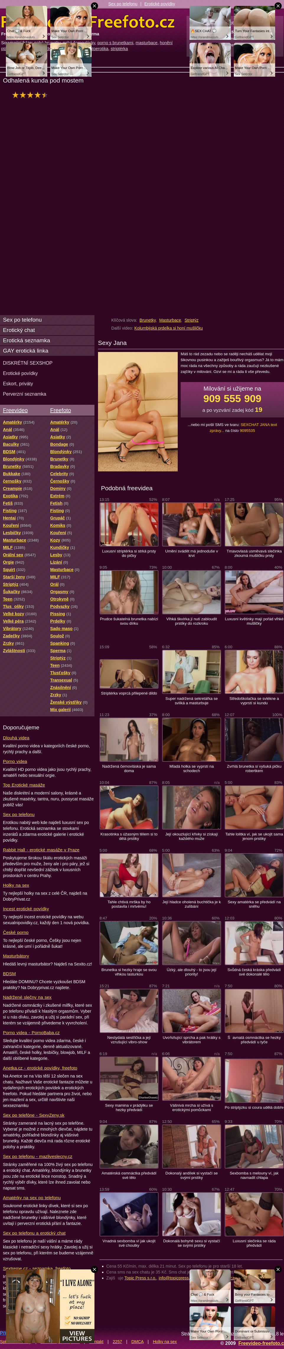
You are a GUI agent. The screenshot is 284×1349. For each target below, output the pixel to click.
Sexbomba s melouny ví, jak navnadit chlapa (254, 1175)
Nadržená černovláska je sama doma (129, 768)
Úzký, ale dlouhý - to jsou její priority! (191, 972)
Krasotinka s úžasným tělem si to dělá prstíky (128, 836)
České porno (16, 932)
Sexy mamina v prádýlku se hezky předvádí (129, 1107)
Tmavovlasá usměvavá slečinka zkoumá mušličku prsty (254, 553)
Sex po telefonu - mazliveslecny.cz (37, 1156)
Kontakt (96, 1341)
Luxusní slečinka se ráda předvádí (254, 1243)
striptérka (119, 48)
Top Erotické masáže (24, 784)
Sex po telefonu (123, 3)
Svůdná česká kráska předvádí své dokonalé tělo (254, 972)
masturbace (146, 42)
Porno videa (15, 761)
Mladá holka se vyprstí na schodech (191, 768)
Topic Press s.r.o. (140, 1278)
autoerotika (98, 48)
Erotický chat (19, 330)
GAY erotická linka (25, 351)
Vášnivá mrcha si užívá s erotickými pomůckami (191, 1107)
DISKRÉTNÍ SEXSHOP (28, 363)
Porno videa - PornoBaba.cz (31, 1032)
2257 (117, 1341)
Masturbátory (16, 955)
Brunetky (147, 320)
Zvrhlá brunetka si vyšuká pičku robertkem (254, 768)
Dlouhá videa (16, 737)
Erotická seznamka (26, 340)
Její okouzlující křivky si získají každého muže (191, 836)
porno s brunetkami (115, 42)
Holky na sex (16, 885)
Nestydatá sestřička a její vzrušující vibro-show (129, 1039)
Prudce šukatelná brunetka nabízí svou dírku (129, 621)
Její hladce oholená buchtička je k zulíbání (191, 904)
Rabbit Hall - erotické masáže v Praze (41, 849)
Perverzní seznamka (24, 394)
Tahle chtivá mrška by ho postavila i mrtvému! (129, 904)
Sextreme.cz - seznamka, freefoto (37, 1268)
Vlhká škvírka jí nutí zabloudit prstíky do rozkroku (191, 621)
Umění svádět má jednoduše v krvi (191, 553)
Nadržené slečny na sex (27, 997)
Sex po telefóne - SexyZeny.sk (33, 1115)
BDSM (9, 973)
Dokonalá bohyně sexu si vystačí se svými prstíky (191, 1243)
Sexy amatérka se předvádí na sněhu (254, 904)
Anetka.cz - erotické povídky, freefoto (40, 1067)
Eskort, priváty (18, 383)
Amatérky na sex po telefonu (32, 1197)
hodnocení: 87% (32, 94)
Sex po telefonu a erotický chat (34, 1233)
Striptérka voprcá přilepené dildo (129, 693)
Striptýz (191, 320)
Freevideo (15, 410)
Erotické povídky (159, 3)
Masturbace (170, 320)
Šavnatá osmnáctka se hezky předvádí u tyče (254, 1039)
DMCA (137, 1341)
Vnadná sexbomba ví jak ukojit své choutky (129, 1243)
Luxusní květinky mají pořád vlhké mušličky (254, 621)
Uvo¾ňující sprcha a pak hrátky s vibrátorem (192, 1039)
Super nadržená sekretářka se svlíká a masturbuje (191, 700)
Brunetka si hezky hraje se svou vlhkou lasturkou (129, 972)
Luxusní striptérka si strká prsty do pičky (129, 553)
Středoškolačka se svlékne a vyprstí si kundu (254, 700)
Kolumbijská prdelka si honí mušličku (168, 328)
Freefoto (60, 410)
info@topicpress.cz (176, 1278)
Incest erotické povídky (26, 908)
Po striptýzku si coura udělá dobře (254, 1107)
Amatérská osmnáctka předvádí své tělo (129, 1175)
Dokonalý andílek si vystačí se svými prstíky (191, 1175)
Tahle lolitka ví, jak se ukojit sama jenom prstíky (254, 836)
